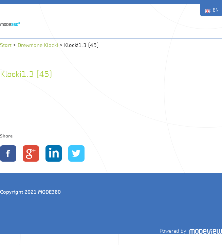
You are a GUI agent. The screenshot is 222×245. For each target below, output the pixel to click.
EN (216, 10)
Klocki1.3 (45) (26, 74)
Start (6, 45)
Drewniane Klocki (38, 45)
